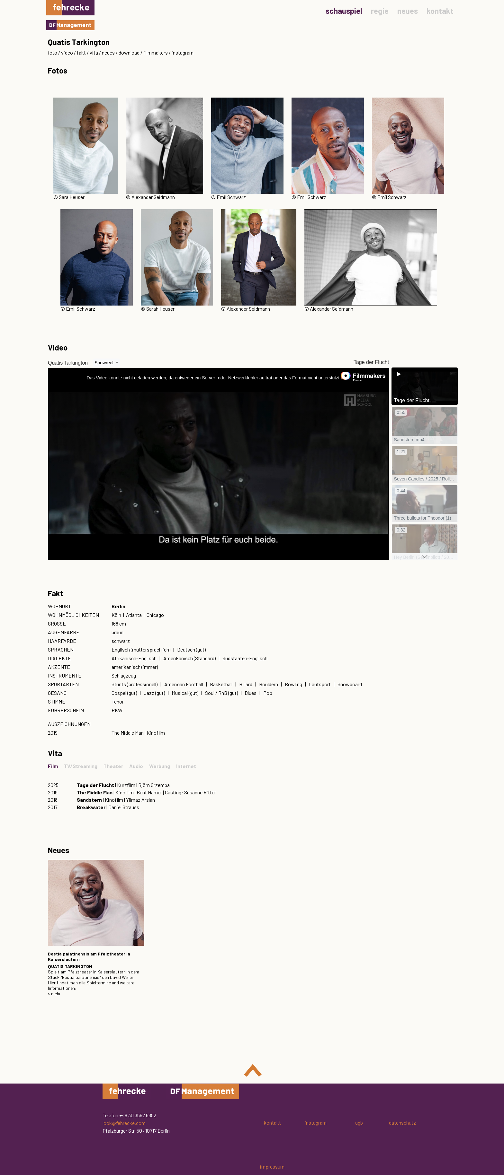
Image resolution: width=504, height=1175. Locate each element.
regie (380, 10)
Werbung (159, 766)
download (129, 52)
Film (53, 766)
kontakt (440, 10)
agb (359, 1122)
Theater (113, 766)
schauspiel (344, 10)
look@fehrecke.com (124, 1123)
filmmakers (155, 52)
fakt (81, 52)
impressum (272, 1166)
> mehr (54, 993)
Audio (136, 766)
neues (407, 10)
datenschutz (402, 1122)
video (67, 52)
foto (52, 52)
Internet (186, 766)
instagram (183, 52)
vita (94, 52)
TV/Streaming (80, 766)
